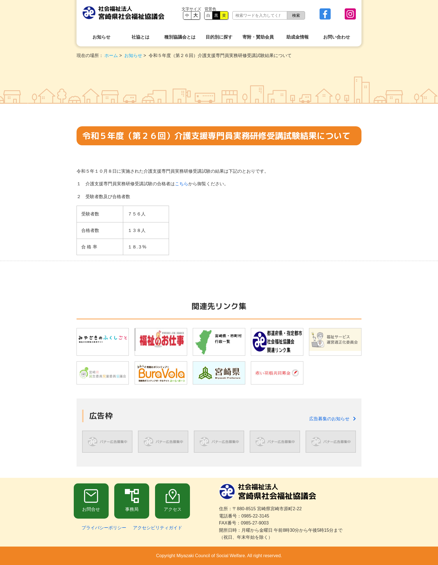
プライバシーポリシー (104, 527)
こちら (181, 183)
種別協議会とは (180, 37)
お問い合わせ (336, 37)
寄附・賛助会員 (258, 37)
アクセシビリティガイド (157, 527)
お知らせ (101, 37)
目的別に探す (219, 37)
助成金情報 (297, 37)
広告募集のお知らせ (332, 418)
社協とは (140, 37)
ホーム (111, 55)
